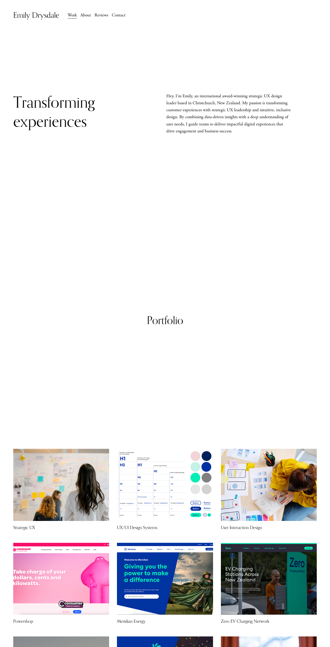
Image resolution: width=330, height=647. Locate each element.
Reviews (101, 15)
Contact (118, 15)
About (85, 15)
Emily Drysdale (36, 15)
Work (72, 15)
